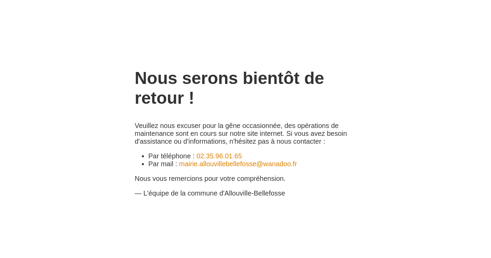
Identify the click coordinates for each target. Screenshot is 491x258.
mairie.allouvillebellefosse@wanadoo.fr (238, 164)
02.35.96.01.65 (219, 156)
